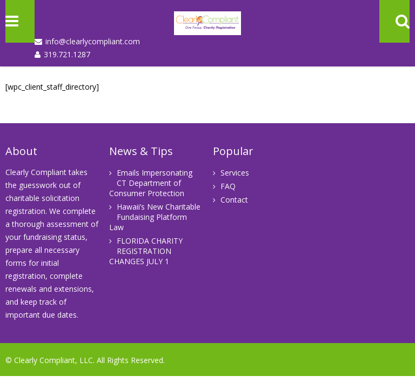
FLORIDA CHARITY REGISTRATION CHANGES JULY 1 (146, 251)
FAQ (228, 186)
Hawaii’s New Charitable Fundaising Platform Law (154, 217)
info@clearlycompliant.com (92, 41)
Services (234, 172)
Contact (234, 199)
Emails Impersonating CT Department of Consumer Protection (150, 182)
